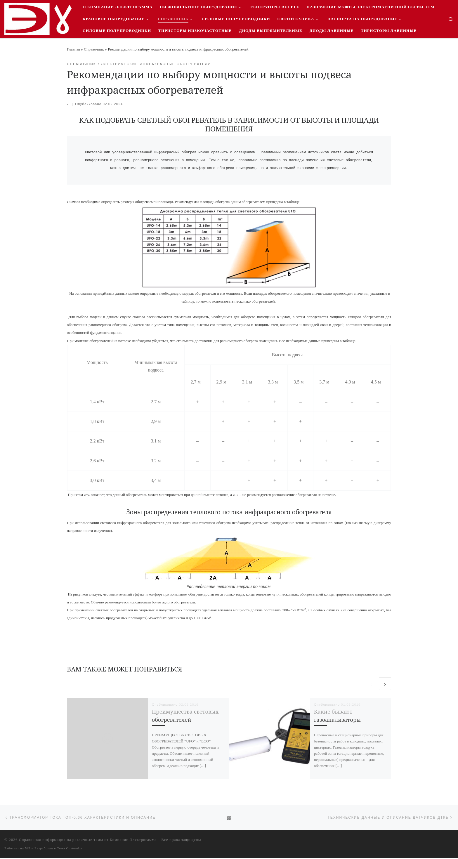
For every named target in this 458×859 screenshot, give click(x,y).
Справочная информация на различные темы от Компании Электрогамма (88, 840)
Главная (73, 49)
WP (27, 849)
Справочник (94, 49)
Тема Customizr (69, 849)
